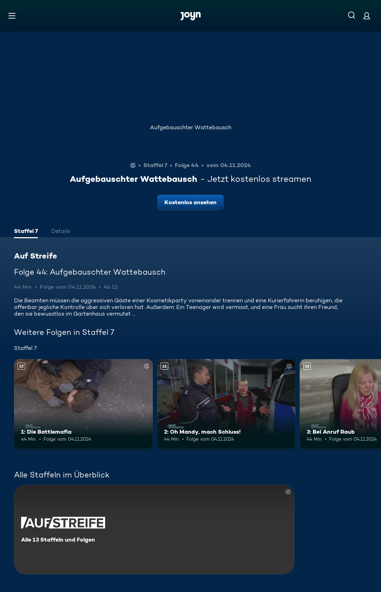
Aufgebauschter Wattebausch (190, 127)
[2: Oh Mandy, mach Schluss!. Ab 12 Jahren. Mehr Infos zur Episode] (226, 404)
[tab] (26, 232)
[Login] (367, 15)
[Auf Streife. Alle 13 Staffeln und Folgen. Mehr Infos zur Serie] (154, 529)
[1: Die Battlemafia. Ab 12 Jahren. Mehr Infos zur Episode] (83, 404)
